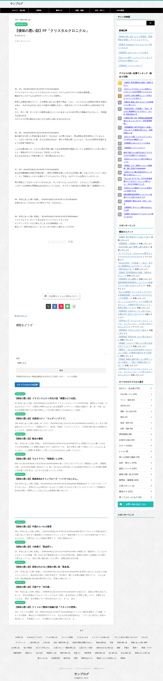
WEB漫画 (120, 10)
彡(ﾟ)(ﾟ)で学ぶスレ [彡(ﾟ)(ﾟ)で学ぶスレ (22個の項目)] (43, 647)
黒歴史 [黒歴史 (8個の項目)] (122, 657)
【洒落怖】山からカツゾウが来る (131, 53)
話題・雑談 (79, 10)
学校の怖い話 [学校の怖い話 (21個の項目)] (122, 642)
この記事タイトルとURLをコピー (61, 296)
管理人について (99, 668)
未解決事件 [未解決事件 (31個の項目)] (17, 652)
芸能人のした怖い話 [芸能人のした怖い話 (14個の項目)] (142, 652)
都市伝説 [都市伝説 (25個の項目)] (67, 657)
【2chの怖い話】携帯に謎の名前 (131, 247)
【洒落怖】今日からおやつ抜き (130, 321)
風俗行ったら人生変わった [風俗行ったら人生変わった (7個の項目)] (107, 657)
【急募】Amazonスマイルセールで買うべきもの (135, 46)
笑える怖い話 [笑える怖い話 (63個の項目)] (126, 652)
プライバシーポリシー (83, 668)
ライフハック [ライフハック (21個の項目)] (20, 642)
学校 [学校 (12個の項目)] (111, 642)
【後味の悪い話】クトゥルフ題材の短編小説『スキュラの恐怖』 (42, 606)
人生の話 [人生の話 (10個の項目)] (46, 642)
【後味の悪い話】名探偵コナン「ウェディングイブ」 (38, 418)
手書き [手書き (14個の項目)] (126, 647)
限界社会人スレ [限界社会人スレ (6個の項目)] (87, 657)
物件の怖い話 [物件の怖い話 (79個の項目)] (65, 652)
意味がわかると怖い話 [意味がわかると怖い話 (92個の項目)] (104, 647)
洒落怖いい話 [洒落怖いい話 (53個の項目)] (51, 652)
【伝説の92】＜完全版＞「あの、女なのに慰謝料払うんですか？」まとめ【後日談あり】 (135, 263)
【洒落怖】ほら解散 (126, 276)
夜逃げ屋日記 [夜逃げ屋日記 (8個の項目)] (101, 642)
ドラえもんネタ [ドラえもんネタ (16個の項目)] (82, 637)
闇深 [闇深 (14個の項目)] (75, 657)
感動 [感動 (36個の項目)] (118, 647)
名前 (18, 358)
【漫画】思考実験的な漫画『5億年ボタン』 (135, 270)
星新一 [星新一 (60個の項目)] (135, 647)
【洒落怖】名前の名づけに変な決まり (133, 328)
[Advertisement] (36, 61)
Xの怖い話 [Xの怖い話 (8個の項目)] (19, 637)
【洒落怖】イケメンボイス (128, 66)
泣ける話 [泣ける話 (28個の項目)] (39, 652)
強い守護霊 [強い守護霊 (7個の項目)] (28, 647)
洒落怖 (38, 10)
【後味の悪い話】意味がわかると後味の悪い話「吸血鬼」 (39, 566)
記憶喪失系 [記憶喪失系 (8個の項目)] (55, 657)
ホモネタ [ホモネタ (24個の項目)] (144, 637)
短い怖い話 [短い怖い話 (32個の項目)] (113, 652)
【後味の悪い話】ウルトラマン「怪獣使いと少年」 (37, 458)
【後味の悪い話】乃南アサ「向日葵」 (31, 586)
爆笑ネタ (59, 10)
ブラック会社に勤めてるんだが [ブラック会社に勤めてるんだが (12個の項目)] (125, 637)
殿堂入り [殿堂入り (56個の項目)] (28, 652)
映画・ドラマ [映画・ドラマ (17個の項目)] (147, 647)
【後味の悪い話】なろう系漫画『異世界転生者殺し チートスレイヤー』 (135, 38)
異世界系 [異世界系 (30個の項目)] (88, 652)
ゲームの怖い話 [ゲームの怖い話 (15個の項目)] (51, 637)
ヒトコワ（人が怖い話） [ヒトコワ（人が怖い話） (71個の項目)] (101, 637)
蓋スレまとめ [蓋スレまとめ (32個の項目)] (42, 657)
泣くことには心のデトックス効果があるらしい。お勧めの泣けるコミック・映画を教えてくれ (135, 298)
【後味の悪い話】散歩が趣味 (27, 438)
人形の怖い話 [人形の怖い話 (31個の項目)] (34, 642)
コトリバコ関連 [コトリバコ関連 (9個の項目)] (67, 637)
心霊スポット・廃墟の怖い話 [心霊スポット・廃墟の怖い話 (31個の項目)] (64, 647)
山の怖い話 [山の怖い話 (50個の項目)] (15, 647)
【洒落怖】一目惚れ (126, 244)
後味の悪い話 (22, 316)
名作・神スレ (100, 10)
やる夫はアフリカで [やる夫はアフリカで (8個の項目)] (34, 637)
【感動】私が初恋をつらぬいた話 (131, 237)
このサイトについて (65, 668)
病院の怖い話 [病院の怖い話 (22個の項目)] (100, 652)
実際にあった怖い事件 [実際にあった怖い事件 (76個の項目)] (139, 642)
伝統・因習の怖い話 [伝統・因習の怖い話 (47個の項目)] (61, 642)
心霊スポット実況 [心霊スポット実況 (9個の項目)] (85, 647)
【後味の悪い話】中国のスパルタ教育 (31, 526)
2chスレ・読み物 (18, 10)
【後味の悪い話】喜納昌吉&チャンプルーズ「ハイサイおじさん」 (43, 478)
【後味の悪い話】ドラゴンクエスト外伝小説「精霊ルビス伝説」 (42, 398)
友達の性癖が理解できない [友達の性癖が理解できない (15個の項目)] (82, 642)
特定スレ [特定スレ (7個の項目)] (77, 652)
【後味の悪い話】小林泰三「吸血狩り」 (32, 546)
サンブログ (16, 3)
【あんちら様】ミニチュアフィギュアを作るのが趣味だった (135, 59)
